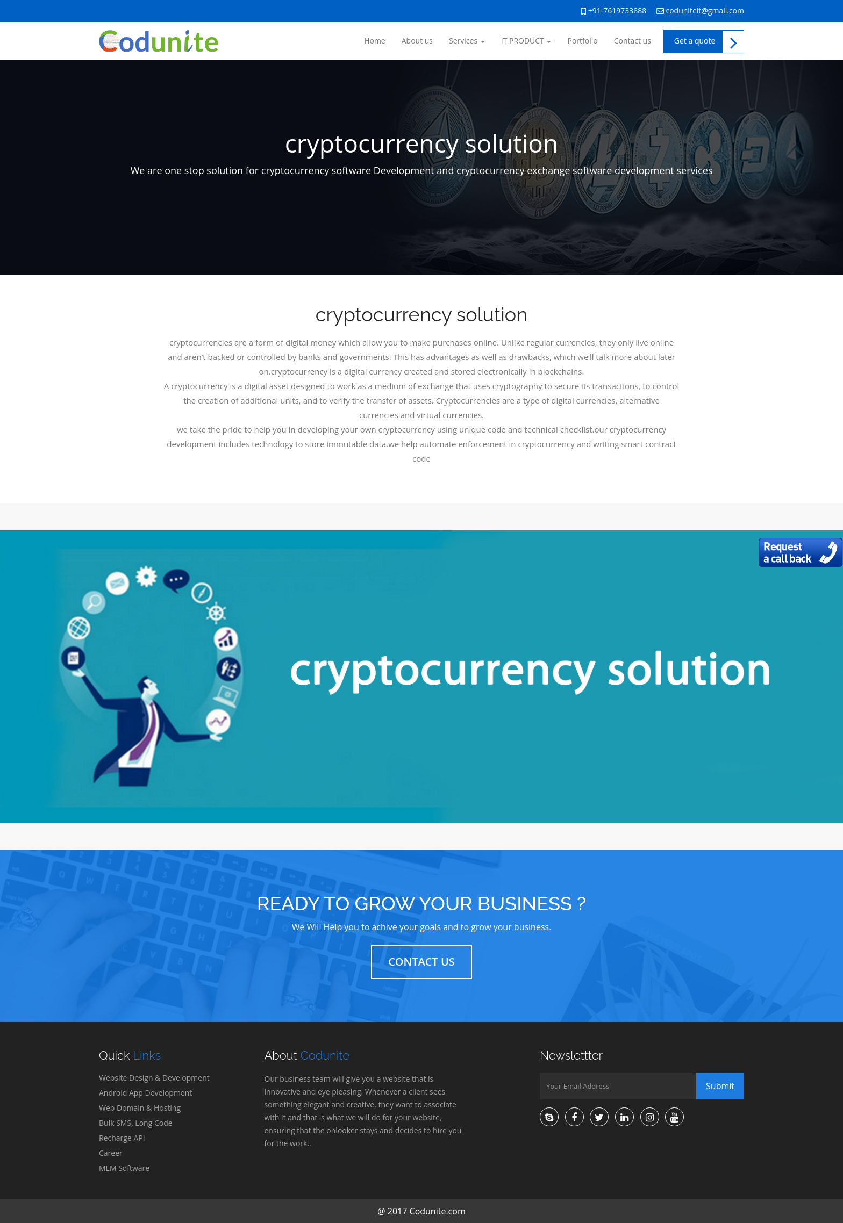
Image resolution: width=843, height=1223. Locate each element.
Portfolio (582, 40)
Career (111, 1153)
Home (374, 40)
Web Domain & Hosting (140, 1108)
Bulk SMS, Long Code (136, 1123)
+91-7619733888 (613, 11)
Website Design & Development (154, 1078)
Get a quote (709, 42)
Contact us (632, 40)
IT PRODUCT (526, 40)
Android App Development (145, 1093)
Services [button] (467, 40)
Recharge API (122, 1138)
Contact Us (421, 961)
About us (417, 40)
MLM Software (124, 1168)
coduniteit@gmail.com (700, 10)
